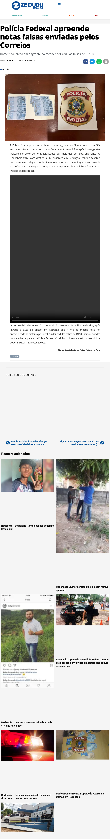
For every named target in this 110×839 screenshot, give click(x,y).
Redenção (14, 357)
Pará (96, 15)
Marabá (45, 15)
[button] (85, 62)
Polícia (71, 15)
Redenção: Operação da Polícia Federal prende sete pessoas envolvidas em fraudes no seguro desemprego (82, 663)
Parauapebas (17, 15)
